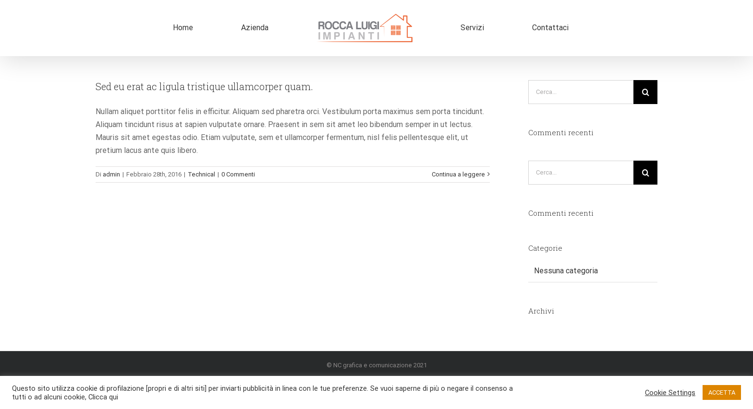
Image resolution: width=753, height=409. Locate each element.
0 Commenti (238, 174)
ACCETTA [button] (721, 392)
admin (111, 174)
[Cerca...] (580, 92)
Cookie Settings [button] (670, 392)
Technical (201, 174)
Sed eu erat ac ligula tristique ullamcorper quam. (204, 86)
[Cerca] (645, 92)
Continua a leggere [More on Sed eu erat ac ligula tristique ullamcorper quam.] (458, 174)
